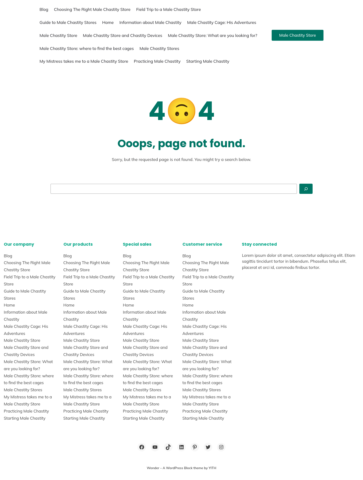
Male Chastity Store (58, 35)
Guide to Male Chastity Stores (68, 22)
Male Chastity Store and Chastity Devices (122, 35)
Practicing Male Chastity (157, 61)
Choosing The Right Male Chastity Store (92, 9)
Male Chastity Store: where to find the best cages (87, 48)
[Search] (306, 189)
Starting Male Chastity (207, 61)
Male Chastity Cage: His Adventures (221, 22)
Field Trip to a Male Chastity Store (168, 9)
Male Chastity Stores (159, 48)
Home (108, 22)
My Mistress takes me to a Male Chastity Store (84, 61)
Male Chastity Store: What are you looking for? (212, 35)
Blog (44, 9)
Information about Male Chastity (150, 22)
